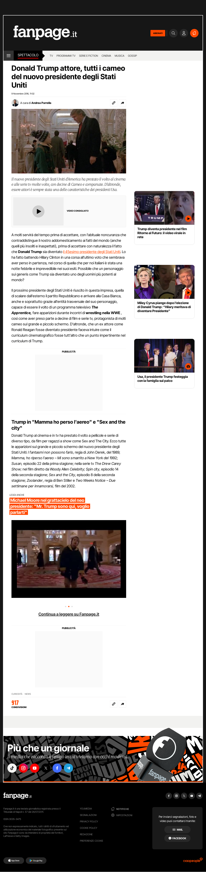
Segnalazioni (88, 815)
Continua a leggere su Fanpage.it (68, 614)
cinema (106, 55)
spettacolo (28, 55)
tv (51, 55)
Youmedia (86, 808)
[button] (122, 103)
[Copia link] (113, 103)
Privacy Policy (89, 821)
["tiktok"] (12, 768)
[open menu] (8, 56)
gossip (132, 55)
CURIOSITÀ (16, 694)
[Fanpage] (17, 796)
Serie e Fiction (88, 55)
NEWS (28, 694)
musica (119, 55)
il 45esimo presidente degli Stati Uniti (91, 252)
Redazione (86, 834)
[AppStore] (13, 860)
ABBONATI (158, 33)
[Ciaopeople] (193, 861)
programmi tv (66, 55)
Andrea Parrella (41, 103)
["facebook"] (57, 768)
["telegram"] (68, 768)
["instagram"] (23, 768)
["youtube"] (34, 768)
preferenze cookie (91, 840)
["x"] (45, 768)
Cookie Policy (88, 827)
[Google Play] (36, 860)
